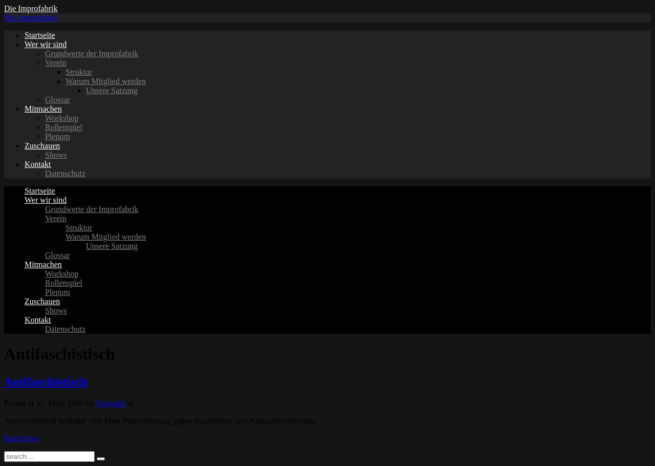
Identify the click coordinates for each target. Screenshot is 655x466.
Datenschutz (65, 173)
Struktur (79, 72)
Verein (56, 62)
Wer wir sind (46, 44)
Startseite (40, 35)
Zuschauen (42, 145)
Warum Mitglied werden (106, 81)
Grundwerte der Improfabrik (91, 53)
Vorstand (111, 403)
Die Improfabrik (30, 8)
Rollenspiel (63, 127)
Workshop (61, 118)
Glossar (57, 99)
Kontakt (38, 164)
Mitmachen (43, 108)
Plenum (57, 136)
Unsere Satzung (112, 90)
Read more (22, 438)
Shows (56, 155)
